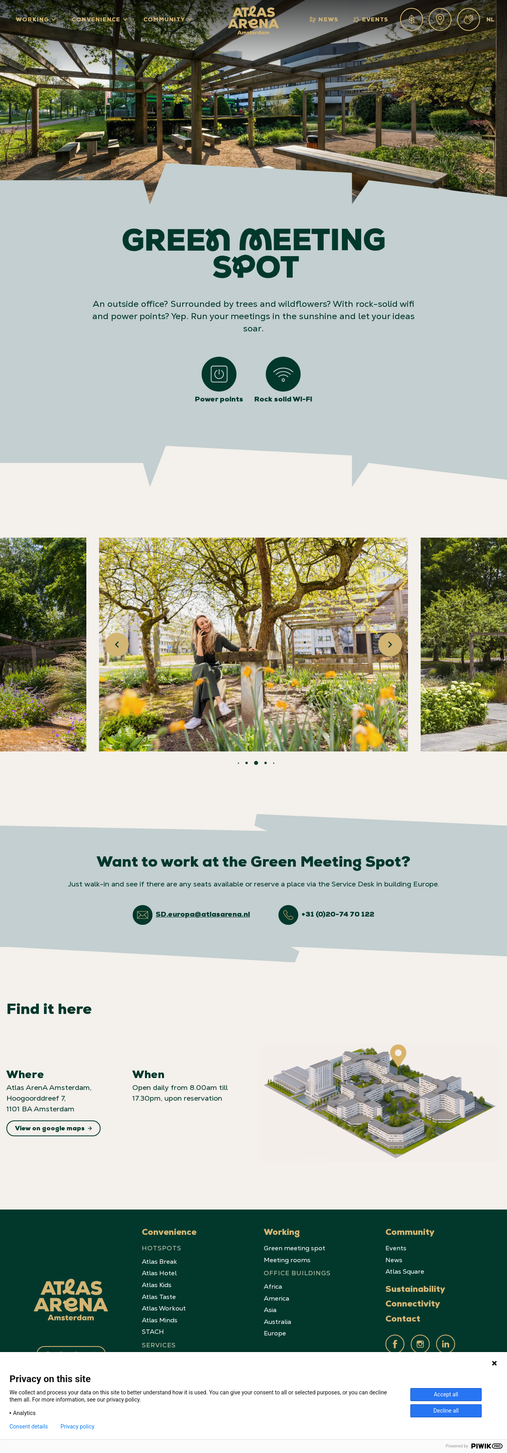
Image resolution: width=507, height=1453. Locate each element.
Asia (270, 1310)
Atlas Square (404, 1271)
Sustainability (415, 1290)
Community (164, 20)
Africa (273, 1286)
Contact (402, 1320)
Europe (275, 1333)
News (324, 20)
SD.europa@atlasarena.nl (203, 915)
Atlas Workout (164, 1308)
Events (370, 20)
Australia (277, 1322)
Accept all (446, 1394)
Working (32, 20)
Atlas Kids (157, 1285)
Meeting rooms (287, 1260)
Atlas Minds (159, 1320)
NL (490, 20)
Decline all (446, 1410)
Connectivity (412, 1305)
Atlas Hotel (159, 1273)
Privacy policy (77, 1426)
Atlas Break (159, 1261)
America (276, 1298)
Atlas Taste (159, 1297)
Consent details (29, 1426)
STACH (153, 1331)
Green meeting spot (294, 1248)
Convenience (96, 20)
